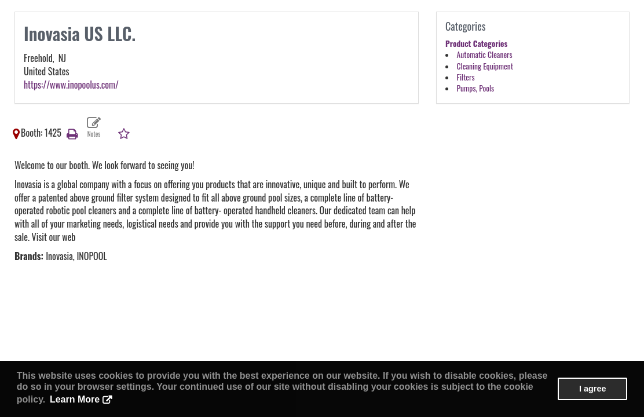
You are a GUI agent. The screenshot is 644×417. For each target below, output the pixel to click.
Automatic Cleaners (485, 54)
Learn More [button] (75, 399)
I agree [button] (592, 388)
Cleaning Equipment (485, 66)
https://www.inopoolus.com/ (71, 85)
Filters (466, 77)
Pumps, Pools (476, 88)
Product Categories (476, 43)
